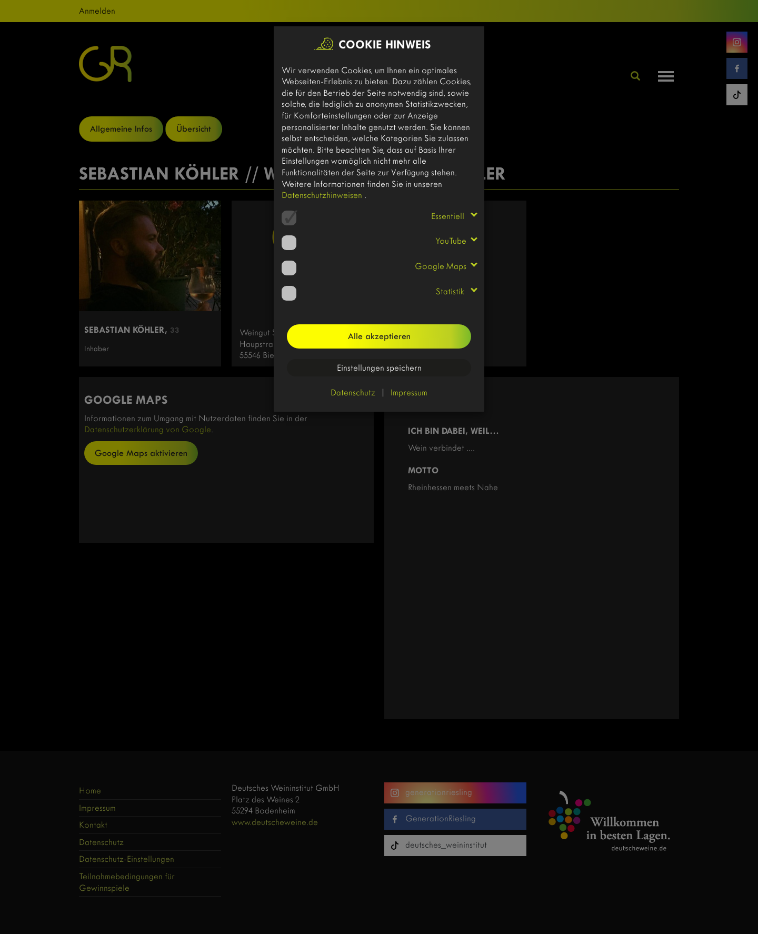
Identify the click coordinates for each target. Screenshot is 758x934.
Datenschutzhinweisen (323, 195)
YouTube (450, 241)
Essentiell (448, 216)
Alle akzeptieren (379, 336)
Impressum (409, 392)
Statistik (451, 291)
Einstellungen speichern (379, 368)
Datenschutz (353, 392)
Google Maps (440, 266)
